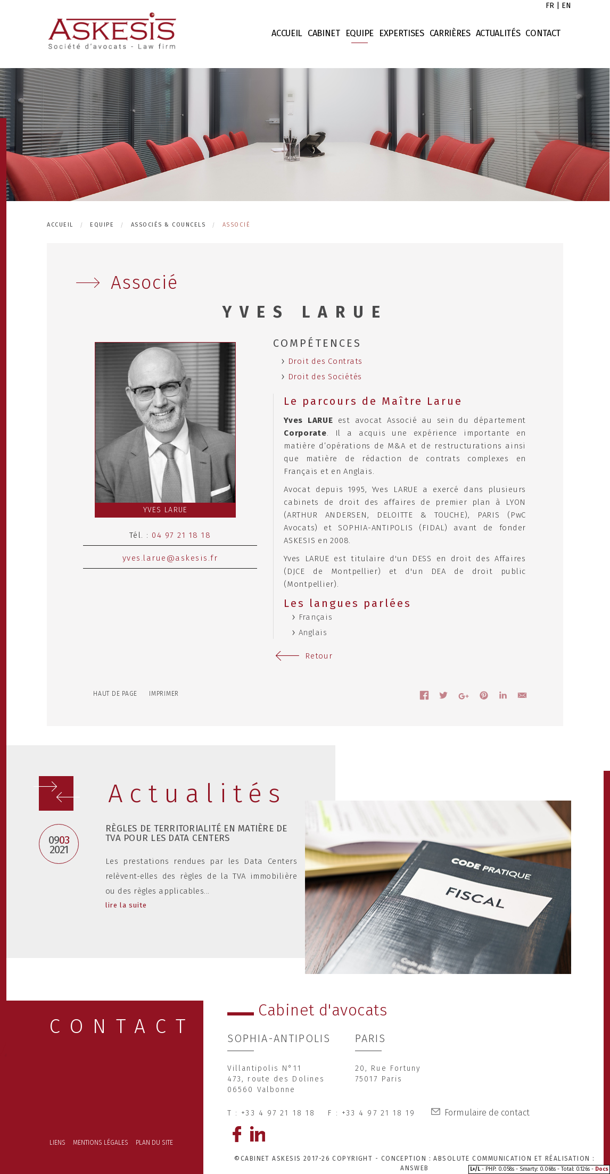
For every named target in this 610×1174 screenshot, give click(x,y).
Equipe (359, 33)
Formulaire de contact (487, 1113)
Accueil (286, 33)
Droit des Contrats (325, 361)
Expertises (401, 33)
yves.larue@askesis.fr (170, 558)
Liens (57, 1142)
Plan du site (154, 1142)
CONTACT (122, 1026)
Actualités (498, 33)
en (566, 5)
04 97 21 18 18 (181, 535)
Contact (542, 33)
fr (550, 5)
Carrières (450, 33)
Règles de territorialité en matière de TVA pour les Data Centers (196, 833)
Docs (601, 1169)
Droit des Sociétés (325, 376)
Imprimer (164, 693)
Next (49, 795)
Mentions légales (100, 1142)
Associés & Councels (168, 224)
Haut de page (115, 693)
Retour (319, 656)
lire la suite (126, 905)
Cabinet (324, 33)
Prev (72, 806)
